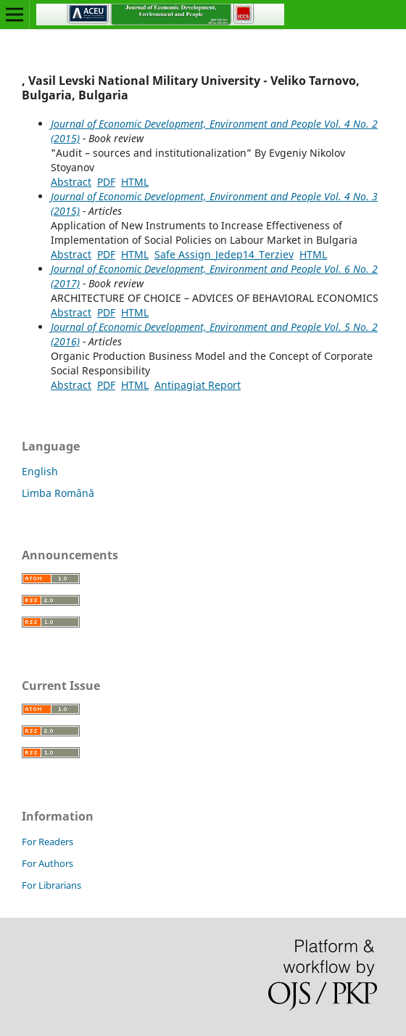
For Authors (47, 863)
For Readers (47, 841)
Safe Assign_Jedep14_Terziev (224, 254)
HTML (135, 182)
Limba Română (58, 493)
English (40, 471)
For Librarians (51, 885)
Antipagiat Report (197, 385)
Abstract (71, 182)
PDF (106, 182)
